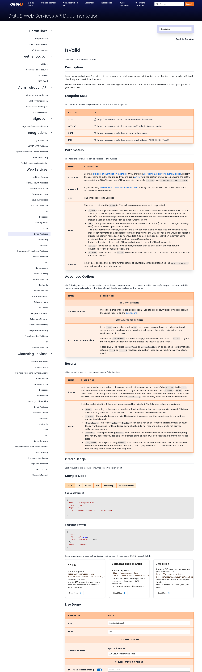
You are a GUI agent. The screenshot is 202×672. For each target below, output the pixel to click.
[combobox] (175, 29)
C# (78, 485)
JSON (70, 485)
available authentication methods (109, 173)
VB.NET (88, 485)
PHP (97, 485)
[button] (188, 4)
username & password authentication (162, 173)
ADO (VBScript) (126, 485)
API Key (138, 176)
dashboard (131, 312)
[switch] (98, 670)
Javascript (109, 485)
